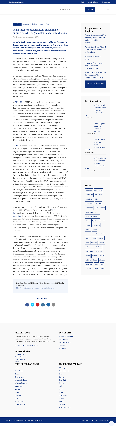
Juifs (16, 403)
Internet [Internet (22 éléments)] (88, 238)
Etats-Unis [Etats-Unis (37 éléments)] (102, 221)
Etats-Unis (63, 385)
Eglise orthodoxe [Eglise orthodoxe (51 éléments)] (90, 212)
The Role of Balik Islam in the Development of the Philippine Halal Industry (94, 75)
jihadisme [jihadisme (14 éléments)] (94, 242)
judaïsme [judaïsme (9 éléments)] (101, 242)
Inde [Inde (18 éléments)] (96, 234)
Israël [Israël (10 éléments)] (87, 242)
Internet (18, 394)
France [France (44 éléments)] (95, 229)
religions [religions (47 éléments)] (88, 260)
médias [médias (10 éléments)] (88, 255)
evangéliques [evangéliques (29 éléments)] (96, 225)
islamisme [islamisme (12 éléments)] (101, 238)
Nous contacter (106, 2)
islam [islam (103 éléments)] (94, 238)
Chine (61, 379)
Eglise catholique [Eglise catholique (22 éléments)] (100, 208)
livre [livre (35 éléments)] (92, 247)
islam (41, 24)
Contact (62, 350)
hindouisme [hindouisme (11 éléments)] (89, 234)
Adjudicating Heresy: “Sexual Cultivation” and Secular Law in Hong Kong (95, 49)
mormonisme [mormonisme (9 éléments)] (89, 251)
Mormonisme (19, 406)
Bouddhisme (19, 376)
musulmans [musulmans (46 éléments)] (99, 251)
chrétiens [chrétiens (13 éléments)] (98, 203)
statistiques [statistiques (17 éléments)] (89, 264)
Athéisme (18, 373)
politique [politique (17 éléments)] (94, 255)
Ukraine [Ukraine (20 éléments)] (103, 268)
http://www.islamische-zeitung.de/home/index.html (35, 293)
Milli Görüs (19, 107)
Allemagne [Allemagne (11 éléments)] (89, 190)
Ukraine (62, 409)
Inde (60, 391)
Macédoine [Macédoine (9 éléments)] (99, 247)
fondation (17, 220)
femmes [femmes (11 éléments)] (88, 229)
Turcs (47, 24)
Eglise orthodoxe (21, 388)
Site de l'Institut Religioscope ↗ (26, 350)
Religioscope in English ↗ (16, 2)
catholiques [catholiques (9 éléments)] (89, 199)
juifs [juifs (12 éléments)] (87, 247)
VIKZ (17, 150)
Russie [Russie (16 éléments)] (95, 260)
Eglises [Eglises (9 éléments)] (88, 221)
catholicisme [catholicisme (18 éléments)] (98, 194)
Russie (61, 403)
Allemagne (26, 24)
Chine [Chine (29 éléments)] (96, 199)
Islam (17, 397)
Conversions (19, 382)
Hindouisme (19, 391)
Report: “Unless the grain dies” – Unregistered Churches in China (94, 65)
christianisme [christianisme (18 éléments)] (89, 203)
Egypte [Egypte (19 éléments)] (94, 221)
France (61, 388)
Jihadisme (18, 400)
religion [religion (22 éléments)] (102, 255)
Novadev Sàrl (105, 425)
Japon (61, 397)
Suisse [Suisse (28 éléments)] (96, 264)
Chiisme (17, 379)
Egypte (61, 382)
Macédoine (63, 400)
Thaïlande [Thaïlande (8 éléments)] (89, 268)
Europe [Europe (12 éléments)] (88, 225)
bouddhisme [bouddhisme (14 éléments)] (89, 194)
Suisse (61, 406)
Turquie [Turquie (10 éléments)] (96, 268)
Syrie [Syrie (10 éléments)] (101, 264)
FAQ (82, 2)
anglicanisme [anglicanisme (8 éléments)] (98, 190)
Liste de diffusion (93, 2)
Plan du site (63, 344)
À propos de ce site (66, 341)
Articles (17, 24)
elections (34, 24)
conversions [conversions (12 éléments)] (89, 208)
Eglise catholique (21, 385)
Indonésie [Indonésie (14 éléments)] (102, 234)
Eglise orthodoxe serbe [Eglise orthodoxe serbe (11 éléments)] (92, 216)
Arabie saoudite (64, 376)
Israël (61, 394)
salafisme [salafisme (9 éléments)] (102, 260)
